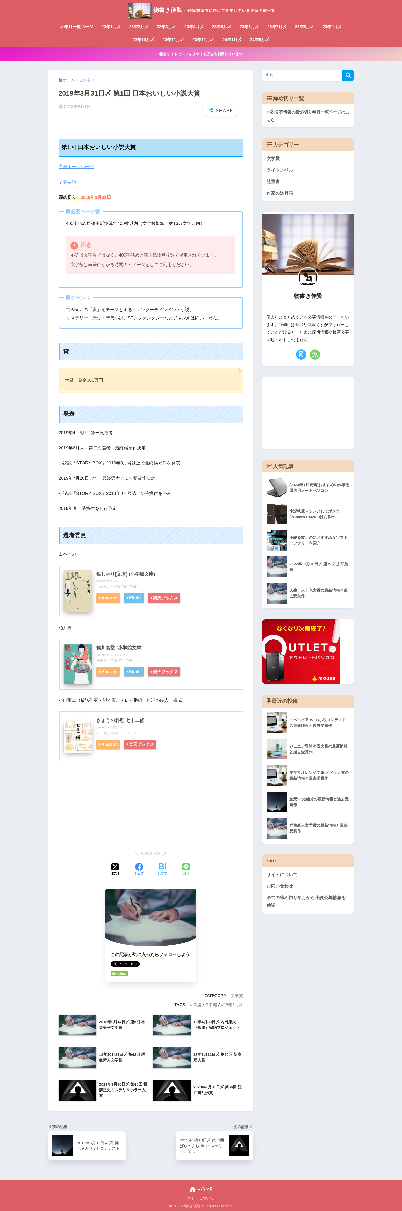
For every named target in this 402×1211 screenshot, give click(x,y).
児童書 (273, 181)
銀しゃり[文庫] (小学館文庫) (125, 573)
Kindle (135, 597)
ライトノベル (280, 170)
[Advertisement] (151, 805)
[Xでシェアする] (115, 869)
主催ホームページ (76, 166)
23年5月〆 (222, 27)
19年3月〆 (233, 1004)
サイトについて (282, 874)
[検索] (348, 75)
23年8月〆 (304, 27)
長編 (197, 1004)
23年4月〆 (194, 27)
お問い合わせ (280, 886)
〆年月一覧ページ (76, 27)
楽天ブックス (165, 597)
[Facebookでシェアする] (139, 869)
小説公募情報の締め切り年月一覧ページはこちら (308, 116)
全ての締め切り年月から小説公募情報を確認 (306, 902)
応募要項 (67, 181)
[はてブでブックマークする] (162, 869)
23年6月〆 (249, 27)
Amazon (110, 597)
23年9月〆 (332, 27)
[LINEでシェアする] (186, 869)
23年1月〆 (111, 27)
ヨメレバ (119, 581)
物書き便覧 (201, 10)
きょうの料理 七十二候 (120, 720)
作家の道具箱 (280, 193)
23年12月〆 (203, 39)
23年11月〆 (173, 39)
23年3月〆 (166, 27)
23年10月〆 (143, 39)
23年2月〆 (139, 27)
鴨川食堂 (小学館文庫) (119, 647)
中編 (213, 1004)
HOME (201, 1189)
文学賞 (237, 995)
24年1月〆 (232, 39)
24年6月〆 (259, 39)
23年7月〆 (277, 27)
